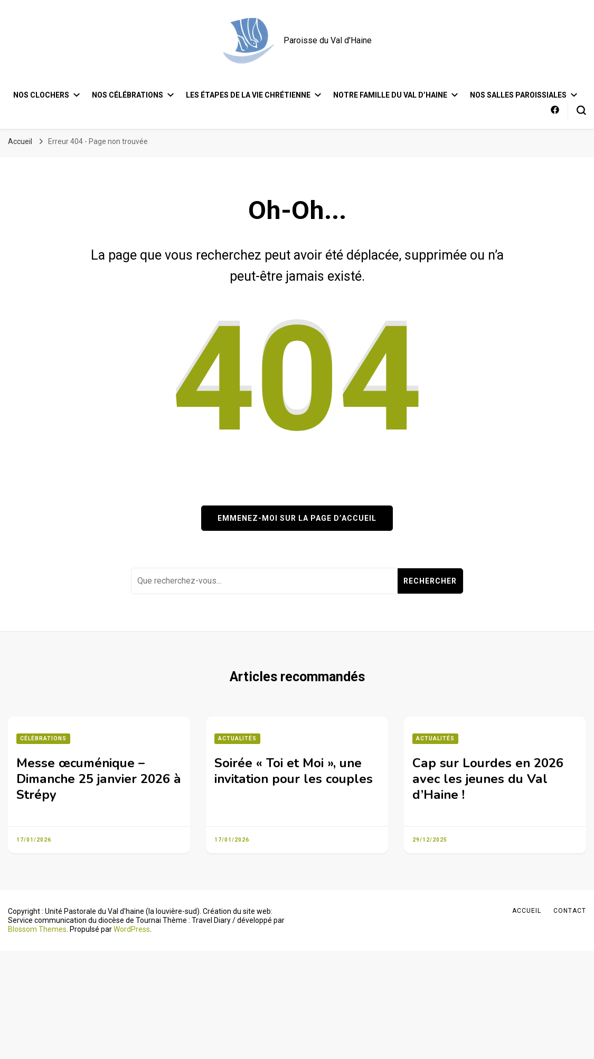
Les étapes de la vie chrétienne (248, 95)
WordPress (132, 929)
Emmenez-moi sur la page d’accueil (297, 518)
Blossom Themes (37, 929)
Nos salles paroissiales (518, 95)
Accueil (526, 910)
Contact (569, 910)
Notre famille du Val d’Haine (390, 95)
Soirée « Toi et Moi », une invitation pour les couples (293, 771)
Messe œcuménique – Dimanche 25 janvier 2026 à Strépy (98, 779)
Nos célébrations (127, 95)
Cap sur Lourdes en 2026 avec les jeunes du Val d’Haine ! (487, 779)
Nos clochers (41, 95)
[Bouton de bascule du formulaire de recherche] (581, 110)
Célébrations (43, 738)
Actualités (237, 738)
